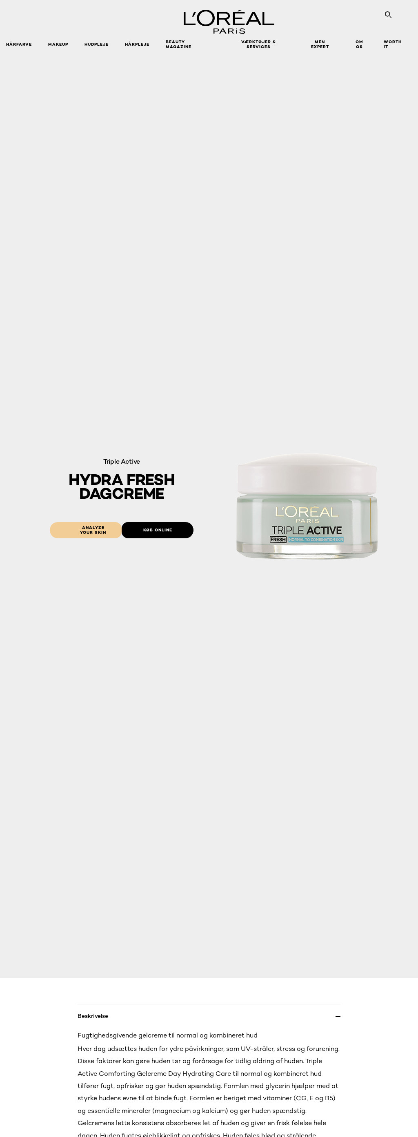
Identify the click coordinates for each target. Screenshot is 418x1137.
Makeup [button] (58, 44)
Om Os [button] (359, 44)
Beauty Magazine (178, 44)
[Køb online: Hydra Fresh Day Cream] (157, 530)
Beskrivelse (93, 1015)
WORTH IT (393, 44)
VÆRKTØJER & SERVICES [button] (258, 44)
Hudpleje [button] (96, 44)
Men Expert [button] (320, 44)
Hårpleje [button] (137, 44)
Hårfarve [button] (19, 44)
